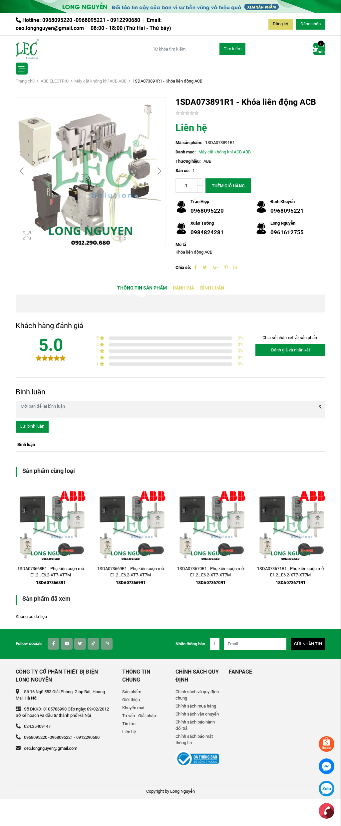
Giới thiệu (131, 699)
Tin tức (129, 723)
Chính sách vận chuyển (197, 714)
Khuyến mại (133, 707)
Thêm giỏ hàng (228, 185)
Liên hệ (129, 731)
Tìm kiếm (232, 48)
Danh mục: (185, 151)
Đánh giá (183, 288)
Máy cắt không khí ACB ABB (100, 81)
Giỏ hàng (319, 48)
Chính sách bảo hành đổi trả (195, 725)
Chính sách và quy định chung (197, 695)
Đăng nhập (310, 23)
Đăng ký (280, 23)
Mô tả (180, 244)
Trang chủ (25, 81)
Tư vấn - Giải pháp (139, 715)
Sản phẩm (131, 691)
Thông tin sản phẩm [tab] (142, 288)
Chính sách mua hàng (195, 706)
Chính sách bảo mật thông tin (194, 739)
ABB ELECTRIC (55, 81)
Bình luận (212, 288)
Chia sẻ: (183, 267)
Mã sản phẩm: (188, 142)
